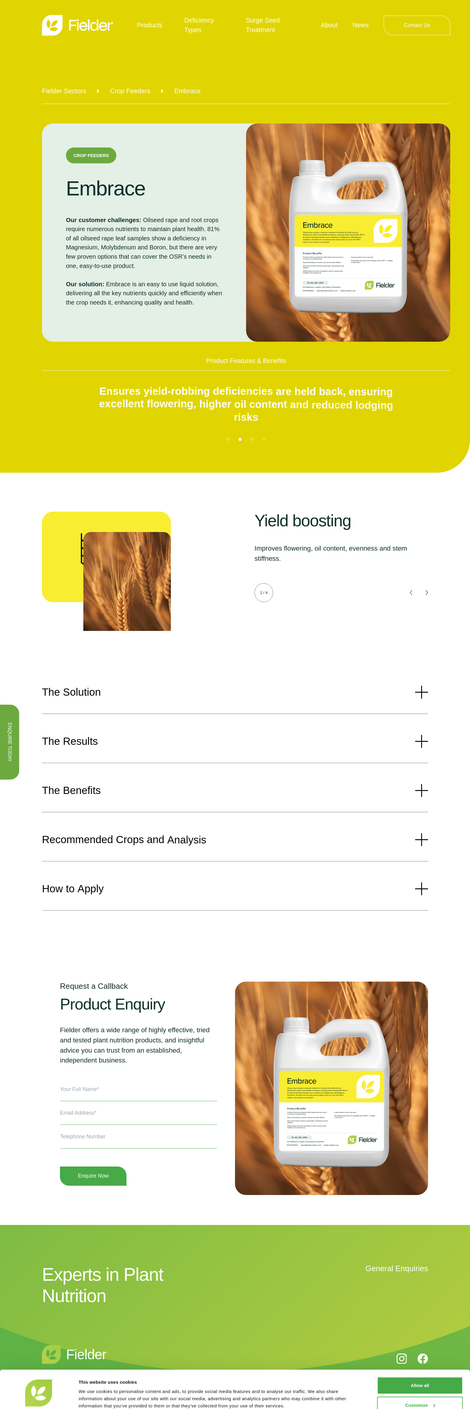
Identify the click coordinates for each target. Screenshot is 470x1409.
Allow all (420, 1360)
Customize (420, 1379)
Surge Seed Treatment (263, 25)
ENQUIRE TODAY (9, 742)
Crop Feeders (130, 91)
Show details (92, 1397)
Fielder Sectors (64, 91)
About (329, 25)
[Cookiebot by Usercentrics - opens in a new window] (39, 1397)
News (360, 25)
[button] (228, 439)
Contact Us (417, 25)
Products (149, 25)
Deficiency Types (199, 25)
